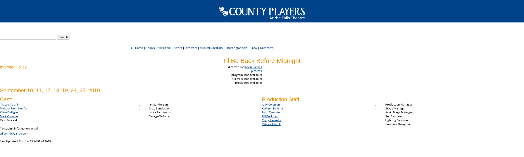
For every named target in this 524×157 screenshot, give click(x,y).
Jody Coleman (271, 104)
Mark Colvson (9, 116)
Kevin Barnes (253, 67)
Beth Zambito (271, 112)
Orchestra (266, 48)
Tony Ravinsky (271, 120)
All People (164, 48)
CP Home (137, 48)
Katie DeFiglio (9, 112)
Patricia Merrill (271, 124)
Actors (178, 48)
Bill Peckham (270, 116)
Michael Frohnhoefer (14, 108)
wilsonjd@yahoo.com (14, 133)
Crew (253, 48)
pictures (256, 71)
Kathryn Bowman (273, 108)
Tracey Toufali (9, 104)
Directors (191, 48)
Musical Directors (211, 48)
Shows (150, 48)
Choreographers (237, 48)
